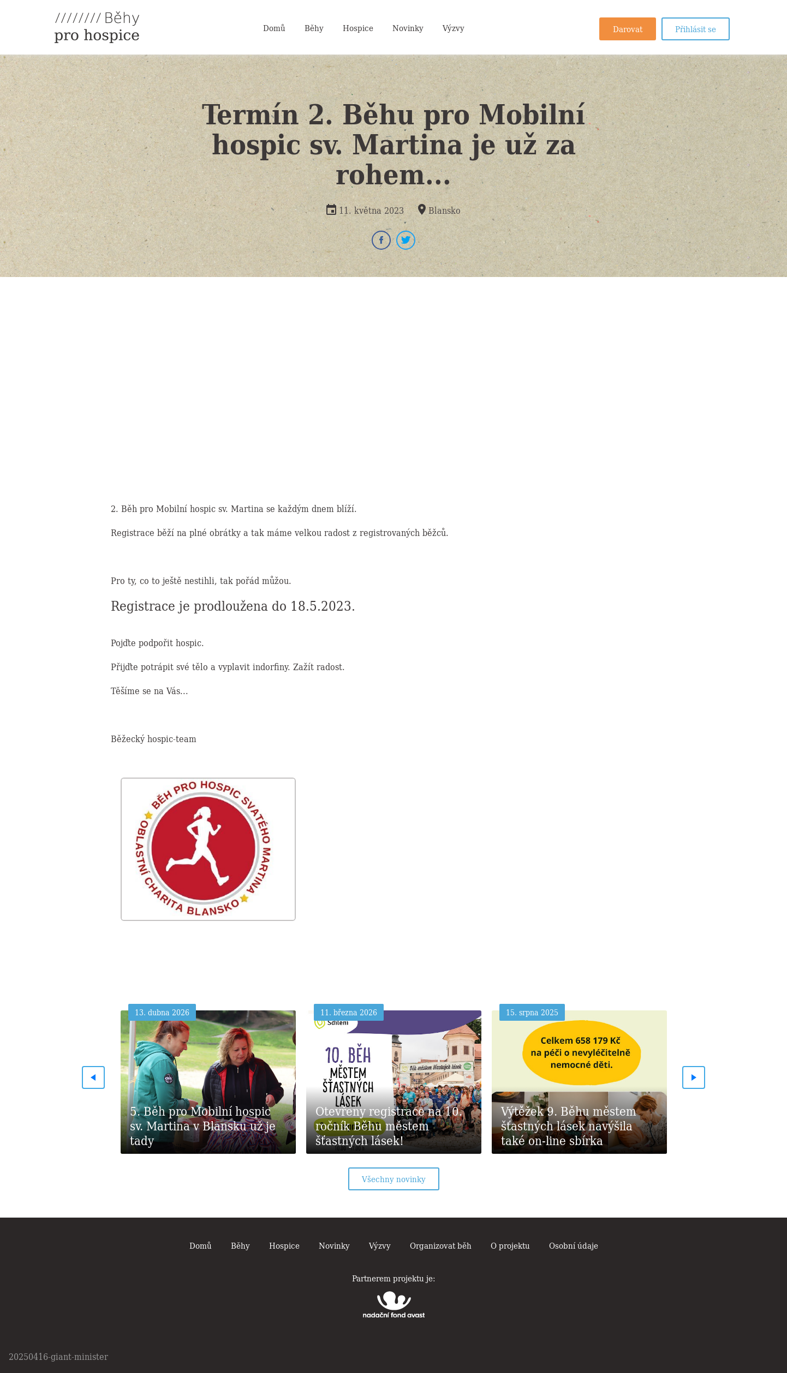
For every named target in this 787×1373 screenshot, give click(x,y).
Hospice (358, 27)
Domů (274, 27)
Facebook (381, 240)
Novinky (408, 27)
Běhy (314, 27)
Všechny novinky (394, 1178)
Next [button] (694, 1077)
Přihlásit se (695, 28)
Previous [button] (93, 1077)
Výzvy (453, 27)
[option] (208, 846)
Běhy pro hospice (97, 27)
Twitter (405, 240)
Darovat (627, 28)
